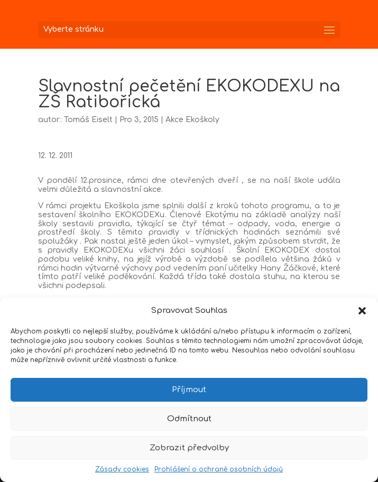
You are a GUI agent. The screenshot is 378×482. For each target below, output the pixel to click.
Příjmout (189, 389)
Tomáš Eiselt (88, 120)
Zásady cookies (122, 469)
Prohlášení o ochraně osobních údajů (218, 469)
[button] (362, 310)
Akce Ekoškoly (192, 120)
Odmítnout (189, 418)
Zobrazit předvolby (189, 447)
